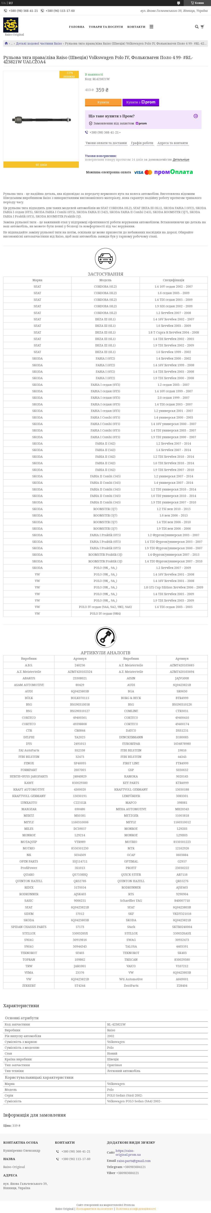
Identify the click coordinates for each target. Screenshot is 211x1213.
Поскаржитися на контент (94, 1209)
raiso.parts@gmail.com (134, 1161)
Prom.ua (129, 1205)
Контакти (136, 27)
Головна (76, 27)
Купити (103, 102)
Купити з (140, 102)
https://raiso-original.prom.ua (128, 1153)
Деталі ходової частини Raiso (39, 43)
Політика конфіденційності (136, 1209)
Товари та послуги (106, 27)
